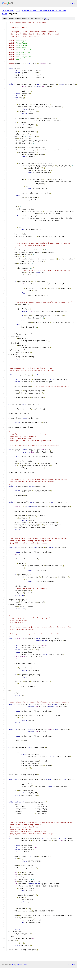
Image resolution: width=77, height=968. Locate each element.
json (73, 965)
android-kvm (8, 10)
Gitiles (13, 965)
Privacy (18, 965)
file (46, 19)
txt (68, 965)
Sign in (72, 3)
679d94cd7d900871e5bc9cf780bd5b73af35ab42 (44, 10)
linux (18, 10)
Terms (25, 965)
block (4, 13)
